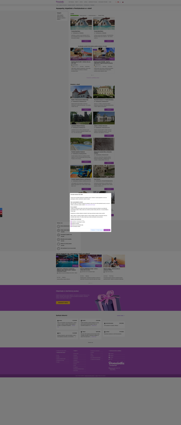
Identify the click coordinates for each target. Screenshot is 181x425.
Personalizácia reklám (76, 226)
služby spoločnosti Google (90, 204)
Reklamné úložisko (75, 223)
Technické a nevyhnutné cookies (78, 220)
